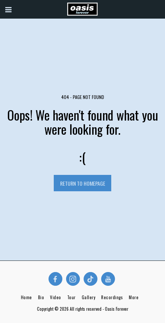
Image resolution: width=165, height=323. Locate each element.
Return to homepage (82, 183)
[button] (8, 9)
